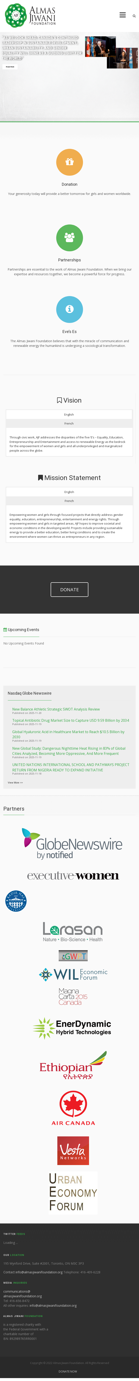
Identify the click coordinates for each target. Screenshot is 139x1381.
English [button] (69, 414)
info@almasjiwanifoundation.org (39, 1272)
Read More (10, 67)
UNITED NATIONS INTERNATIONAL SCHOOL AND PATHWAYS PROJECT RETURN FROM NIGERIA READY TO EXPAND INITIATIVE (70, 767)
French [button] (69, 423)
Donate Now (68, 1371)
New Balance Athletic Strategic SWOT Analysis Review (56, 709)
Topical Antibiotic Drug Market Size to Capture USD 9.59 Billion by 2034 (70, 720)
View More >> (15, 782)
